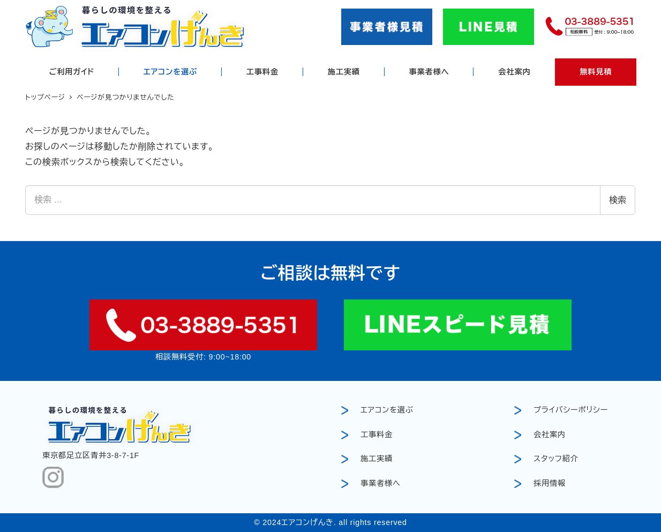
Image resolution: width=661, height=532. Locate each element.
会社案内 (550, 434)
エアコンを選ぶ (387, 410)
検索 (617, 200)
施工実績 (376, 458)
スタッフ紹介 (556, 458)
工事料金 (376, 434)
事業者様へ (380, 483)
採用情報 (550, 483)
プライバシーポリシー (571, 410)
